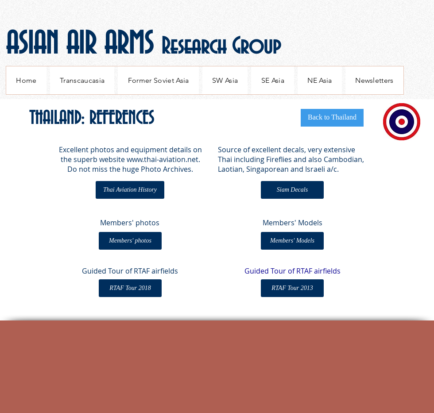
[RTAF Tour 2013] (292, 288)
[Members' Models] (292, 241)
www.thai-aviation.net (162, 159)
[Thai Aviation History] (130, 190)
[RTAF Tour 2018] (130, 288)
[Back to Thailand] (332, 118)
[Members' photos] (130, 241)
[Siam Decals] (292, 190)
